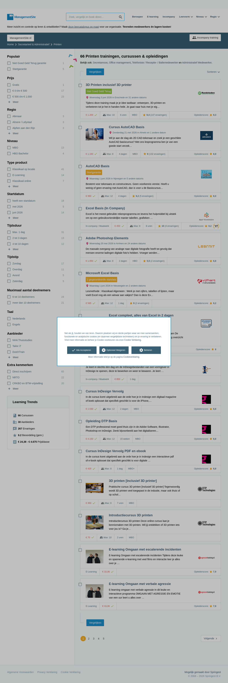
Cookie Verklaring (132, 340)
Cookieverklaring (131, 357)
